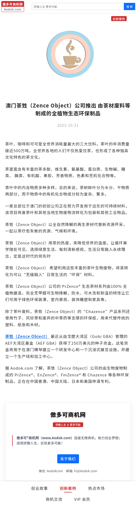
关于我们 (68, 458)
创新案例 (68, 488)
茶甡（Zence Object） (27, 336)
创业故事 (39, 488)
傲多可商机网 (68, 414)
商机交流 (54, 499)
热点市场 (96, 488)
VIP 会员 (82, 499)
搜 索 (129, 6)
